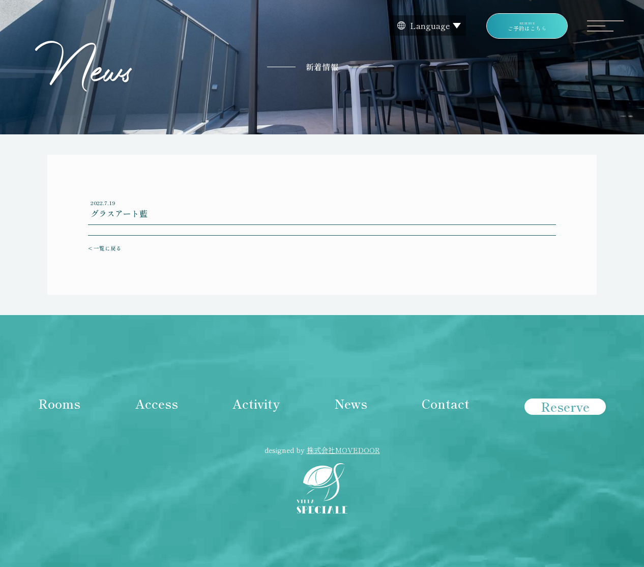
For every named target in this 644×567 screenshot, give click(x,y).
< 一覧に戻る (105, 248)
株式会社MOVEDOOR (343, 450)
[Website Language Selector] (428, 25)
